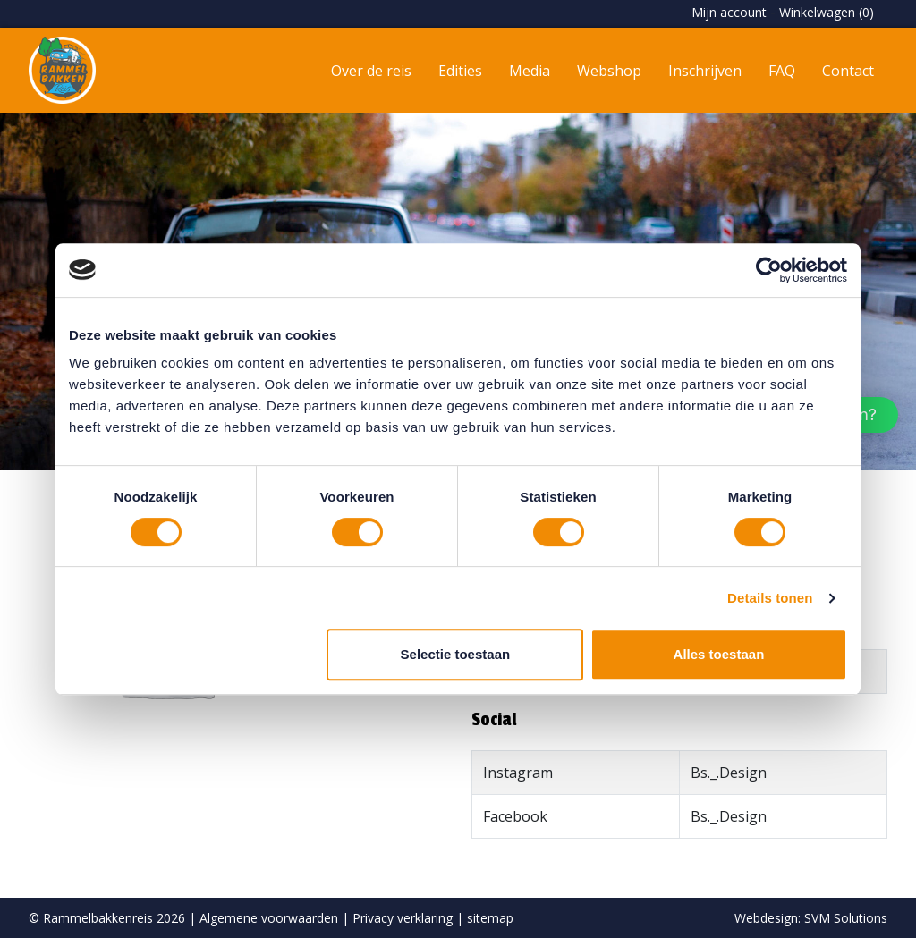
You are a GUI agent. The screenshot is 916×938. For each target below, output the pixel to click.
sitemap (490, 917)
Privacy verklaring (402, 917)
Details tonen (769, 597)
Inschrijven (705, 70)
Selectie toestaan (456, 654)
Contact (848, 70)
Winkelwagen (826, 12)
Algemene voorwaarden (268, 917)
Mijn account (729, 12)
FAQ (781, 70)
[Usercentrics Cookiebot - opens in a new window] (769, 270)
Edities (460, 70)
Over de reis (371, 70)
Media (529, 70)
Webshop (609, 70)
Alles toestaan (719, 654)
